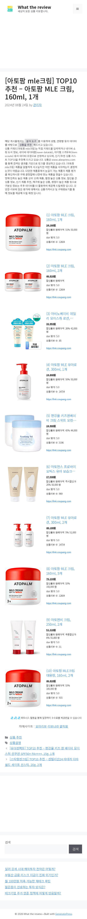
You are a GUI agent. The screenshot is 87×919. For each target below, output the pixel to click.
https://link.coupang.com (58, 249)
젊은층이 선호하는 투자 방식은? (25, 887)
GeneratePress (63, 914)
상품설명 (15, 743)
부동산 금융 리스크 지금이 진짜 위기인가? (31, 875)
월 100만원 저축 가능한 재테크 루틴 (28, 881)
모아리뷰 (41, 726)
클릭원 (64, 726)
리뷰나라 (53, 726)
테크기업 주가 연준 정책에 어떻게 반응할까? (33, 893)
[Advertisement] (43, 42)
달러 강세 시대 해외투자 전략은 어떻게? (30, 869)
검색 (8, 842)
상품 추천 (16, 737)
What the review (34, 7)
